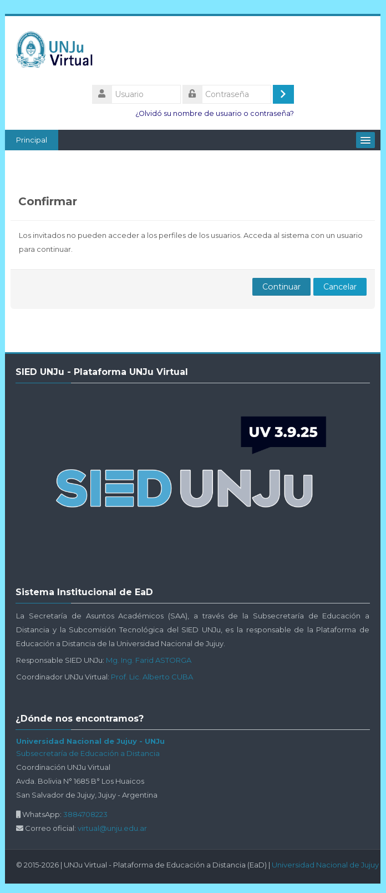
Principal (32, 139)
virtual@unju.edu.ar (113, 828)
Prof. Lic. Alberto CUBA (152, 676)
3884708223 (86, 814)
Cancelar (340, 287)
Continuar (281, 287)
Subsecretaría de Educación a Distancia (88, 753)
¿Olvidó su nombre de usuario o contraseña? (214, 113)
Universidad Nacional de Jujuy (325, 864)
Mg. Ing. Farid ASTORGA (149, 660)
